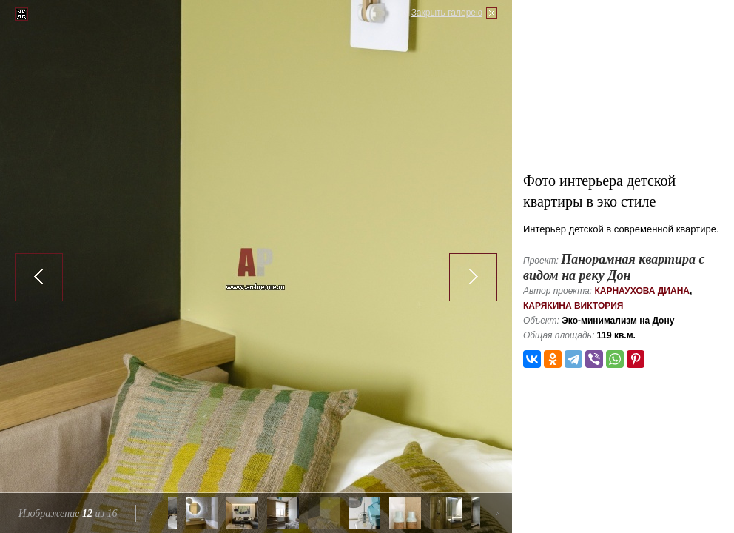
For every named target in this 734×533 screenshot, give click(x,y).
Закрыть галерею (446, 12)
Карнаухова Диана (642, 291)
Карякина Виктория (573, 306)
